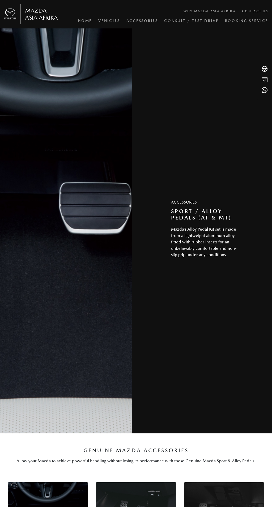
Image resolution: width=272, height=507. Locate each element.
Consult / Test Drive (191, 21)
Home (85, 21)
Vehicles (109, 21)
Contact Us (255, 11)
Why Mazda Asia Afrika (210, 11)
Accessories (142, 21)
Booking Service (246, 21)
